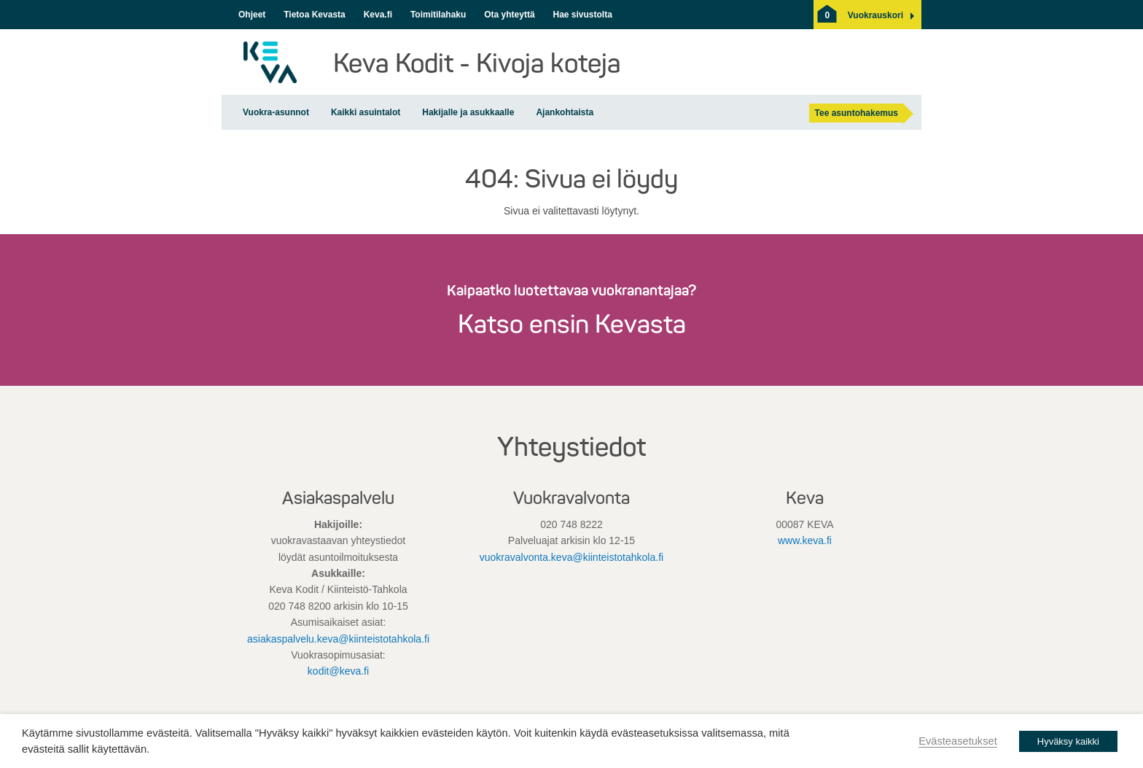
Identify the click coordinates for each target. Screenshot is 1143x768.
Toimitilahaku (438, 14)
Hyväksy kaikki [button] (1068, 741)
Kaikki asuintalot (365, 112)
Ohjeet (251, 14)
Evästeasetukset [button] (957, 741)
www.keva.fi (805, 540)
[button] (875, 15)
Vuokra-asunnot (276, 112)
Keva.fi (378, 14)
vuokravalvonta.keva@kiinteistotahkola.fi (571, 557)
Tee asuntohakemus (856, 113)
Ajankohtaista (564, 112)
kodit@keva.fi (338, 671)
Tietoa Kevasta (315, 14)
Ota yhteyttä (509, 14)
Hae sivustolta (582, 14)
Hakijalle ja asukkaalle (468, 112)
